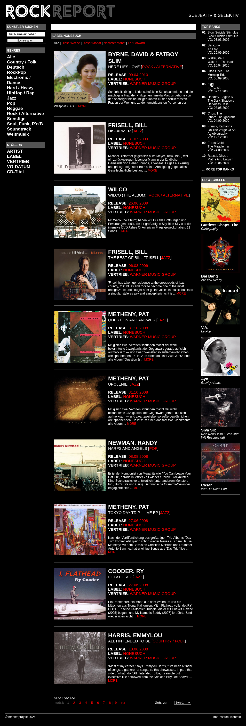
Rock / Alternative (25, 113)
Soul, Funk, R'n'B (25, 123)
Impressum (220, 717)
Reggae (15, 108)
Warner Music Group (153, 83)
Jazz (11, 98)
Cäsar (206, 485)
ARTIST (15, 151)
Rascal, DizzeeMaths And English (220, 157)
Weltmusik (18, 134)
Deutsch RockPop (16, 70)
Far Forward (136, 43)
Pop (11, 103)
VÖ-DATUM (18, 166)
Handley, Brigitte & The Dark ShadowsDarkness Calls (221, 100)
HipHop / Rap (21, 93)
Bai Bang (209, 276)
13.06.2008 (138, 649)
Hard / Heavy (20, 87)
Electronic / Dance (19, 80)
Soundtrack (19, 129)
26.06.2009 (138, 203)
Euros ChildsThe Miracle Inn (218, 144)
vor (123, 703)
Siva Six (208, 430)
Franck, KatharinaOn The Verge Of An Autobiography (221, 130)
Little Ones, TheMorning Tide (218, 73)
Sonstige (16, 118)
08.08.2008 (138, 456)
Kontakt (235, 717)
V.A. (204, 327)
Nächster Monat (114, 43)
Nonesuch (134, 79)
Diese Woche (71, 43)
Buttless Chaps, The (219, 225)
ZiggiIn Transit (214, 85)
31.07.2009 (138, 139)
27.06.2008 (138, 520)
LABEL (14, 156)
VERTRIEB (18, 161)
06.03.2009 (138, 265)
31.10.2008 (138, 328)
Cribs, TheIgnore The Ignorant (221, 115)
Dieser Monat (92, 43)
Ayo (204, 379)
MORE (83, 106)
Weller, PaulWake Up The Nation (222, 60)
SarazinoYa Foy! (214, 47)
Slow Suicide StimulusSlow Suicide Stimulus (223, 34)
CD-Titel (15, 171)
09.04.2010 (138, 74)
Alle (11, 56)
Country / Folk (21, 62)
